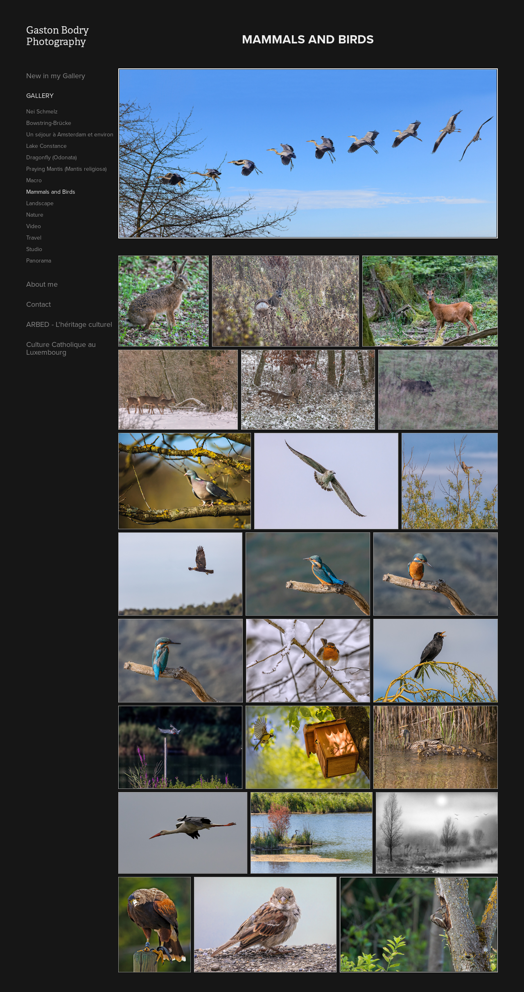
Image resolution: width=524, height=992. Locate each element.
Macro (34, 180)
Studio (34, 249)
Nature (34, 215)
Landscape (40, 203)
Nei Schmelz (42, 111)
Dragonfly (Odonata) (51, 157)
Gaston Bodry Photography (58, 36)
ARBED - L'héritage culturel (69, 324)
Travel (33, 237)
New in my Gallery (55, 75)
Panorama (38, 260)
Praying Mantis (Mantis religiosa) (66, 169)
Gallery (40, 95)
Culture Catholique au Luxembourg (61, 348)
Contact (38, 304)
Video (33, 226)
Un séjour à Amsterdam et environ (69, 134)
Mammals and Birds (50, 192)
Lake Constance (46, 146)
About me (42, 284)
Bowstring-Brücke (48, 123)
